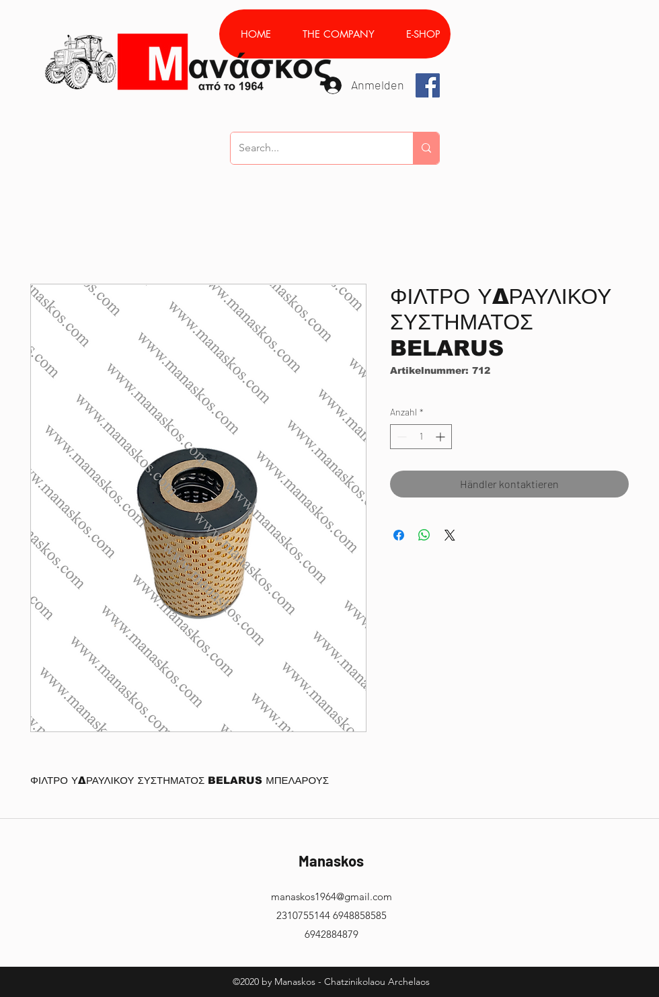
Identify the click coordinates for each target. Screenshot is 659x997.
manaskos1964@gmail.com (331, 896)
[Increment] (441, 436)
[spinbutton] (421, 436)
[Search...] (312, 148)
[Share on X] (450, 535)
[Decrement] (400, 436)
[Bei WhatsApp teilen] (424, 535)
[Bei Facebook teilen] (399, 535)
